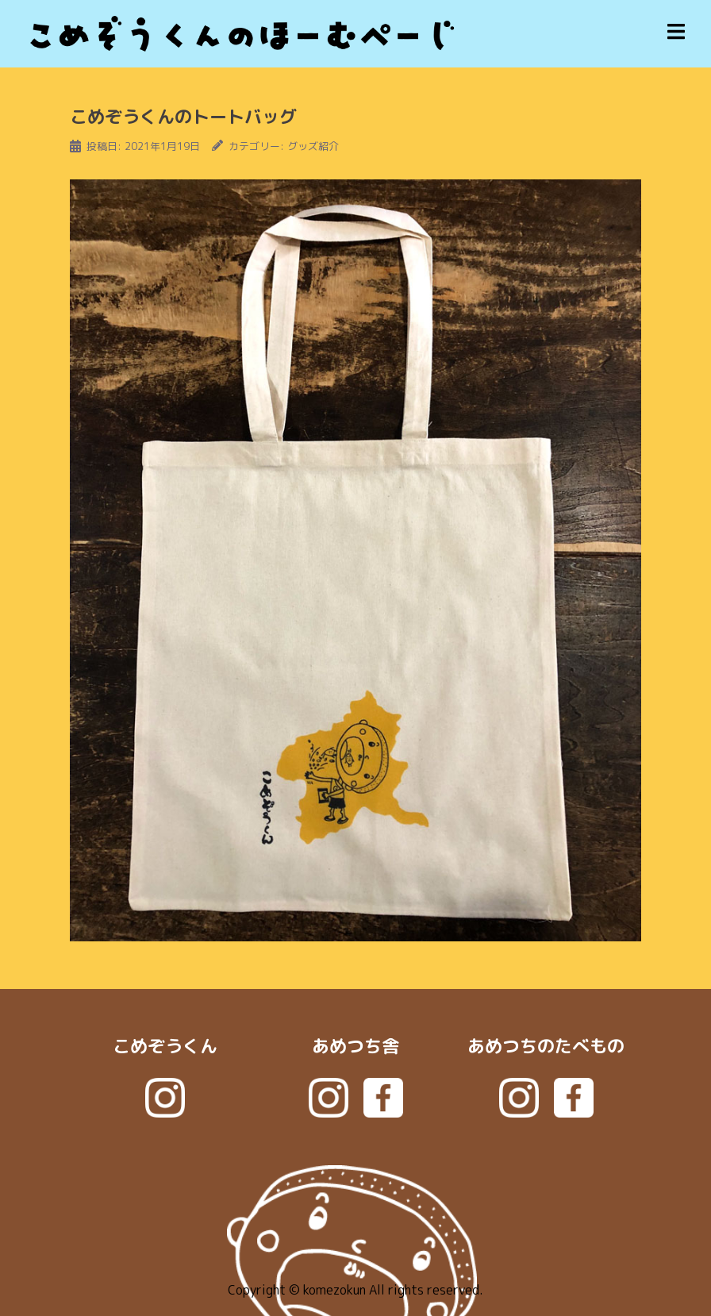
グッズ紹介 (313, 146)
